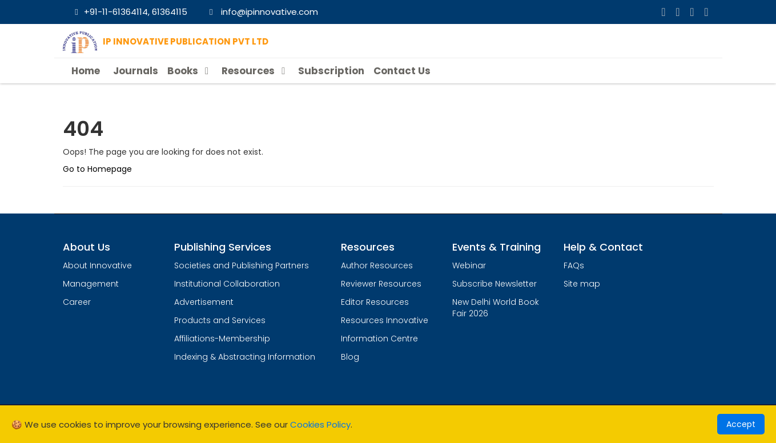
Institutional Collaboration (227, 283)
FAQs (574, 265)
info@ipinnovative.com (262, 12)
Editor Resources (375, 302)
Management (91, 283)
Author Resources (377, 265)
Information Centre (379, 338)
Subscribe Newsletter (494, 283)
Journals (135, 70)
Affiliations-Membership (222, 338)
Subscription (331, 70)
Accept (740, 424)
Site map (582, 283)
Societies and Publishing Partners (241, 265)
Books (189, 70)
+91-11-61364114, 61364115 (129, 12)
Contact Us (402, 70)
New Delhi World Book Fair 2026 (495, 307)
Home (85, 70)
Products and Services (220, 320)
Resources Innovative (384, 320)
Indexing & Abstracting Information (244, 357)
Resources (255, 70)
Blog (350, 357)
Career (77, 302)
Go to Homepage (97, 169)
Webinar (469, 265)
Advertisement (204, 302)
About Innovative (97, 265)
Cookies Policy (320, 424)
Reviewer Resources (381, 283)
